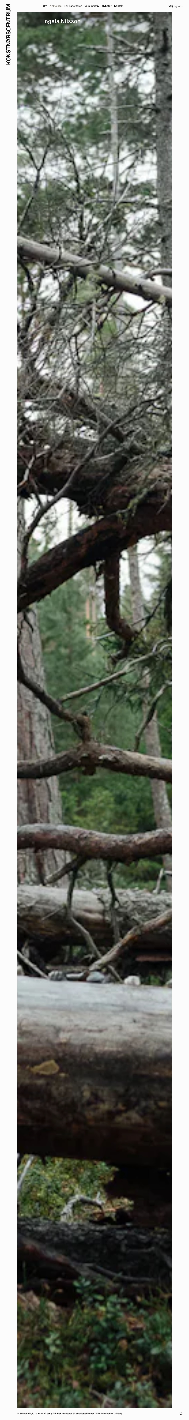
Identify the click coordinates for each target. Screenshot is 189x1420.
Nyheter (106, 6)
